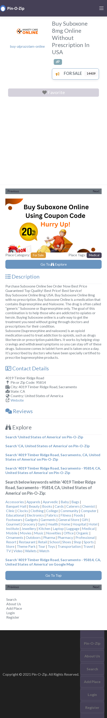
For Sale (67, 73)
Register (12, 617)
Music (39, 533)
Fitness (65, 515)
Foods (78, 515)
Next (96, 191)
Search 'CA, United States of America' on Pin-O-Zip (47, 446)
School (54, 542)
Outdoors (33, 537)
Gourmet (13, 524)
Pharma (49, 537)
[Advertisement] (53, 142)
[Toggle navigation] (101, 8)
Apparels (33, 502)
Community (69, 511)
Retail (42, 542)
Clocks (22, 511)
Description (22, 276)
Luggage (72, 528)
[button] (12, 225)
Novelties (53, 533)
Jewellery (28, 528)
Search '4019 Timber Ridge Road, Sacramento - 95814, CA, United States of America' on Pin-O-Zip (53, 470)
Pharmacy (65, 537)
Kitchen (44, 528)
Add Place (14, 608)
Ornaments (14, 537)
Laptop (58, 528)
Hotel (92, 524)
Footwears (14, 519)
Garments (48, 519)
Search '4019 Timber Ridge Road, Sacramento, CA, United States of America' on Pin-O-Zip (52, 457)
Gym (41, 524)
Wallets (31, 551)
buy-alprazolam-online (27, 46)
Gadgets (31, 519)
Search (11, 599)
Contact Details (27, 368)
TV (8, 551)
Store (10, 546)
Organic (82, 533)
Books (47, 506)
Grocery (28, 524)
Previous (13, 191)
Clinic (10, 511)
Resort (11, 542)
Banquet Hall (16, 506)
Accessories (14, 502)
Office (69, 533)
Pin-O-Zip (92, 643)
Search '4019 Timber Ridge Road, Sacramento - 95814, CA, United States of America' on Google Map (53, 562)
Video (18, 551)
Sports (89, 542)
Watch (44, 551)
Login (10, 613)
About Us (13, 604)
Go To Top (53, 575)
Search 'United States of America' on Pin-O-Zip (44, 437)
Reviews (19, 411)
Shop (77, 542)
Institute (12, 528)
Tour (41, 546)
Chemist (88, 506)
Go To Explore (54, 264)
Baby (65, 502)
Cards (59, 506)
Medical (94, 255)
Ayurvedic (50, 502)
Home (65, 524)
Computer (88, 511)
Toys (51, 546)
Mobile (11, 533)
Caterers (73, 506)
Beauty (34, 506)
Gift (85, 519)
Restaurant (27, 542)
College (52, 511)
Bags (75, 502)
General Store (68, 519)
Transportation (69, 546)
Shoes (66, 542)
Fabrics (52, 515)
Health (52, 524)
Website (17, 400)
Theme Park (26, 546)
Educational (15, 515)
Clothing (37, 511)
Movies (26, 533)
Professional (85, 537)
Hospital (79, 524)
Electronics (35, 515)
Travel (88, 546)
